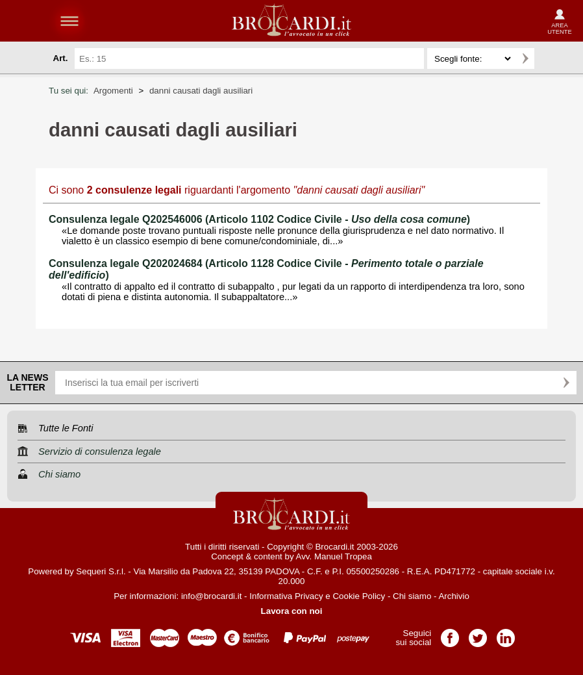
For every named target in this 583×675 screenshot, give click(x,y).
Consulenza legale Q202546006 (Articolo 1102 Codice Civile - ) (259, 219)
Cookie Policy (358, 596)
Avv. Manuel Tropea (334, 556)
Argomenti (113, 91)
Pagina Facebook (450, 634)
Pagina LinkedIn (506, 634)
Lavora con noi (292, 611)
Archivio (453, 596)
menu (69, 21)
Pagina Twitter (478, 634)
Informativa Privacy (286, 596)
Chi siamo (412, 596)
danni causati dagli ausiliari (201, 91)
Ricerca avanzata (550, 58)
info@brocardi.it (211, 596)
